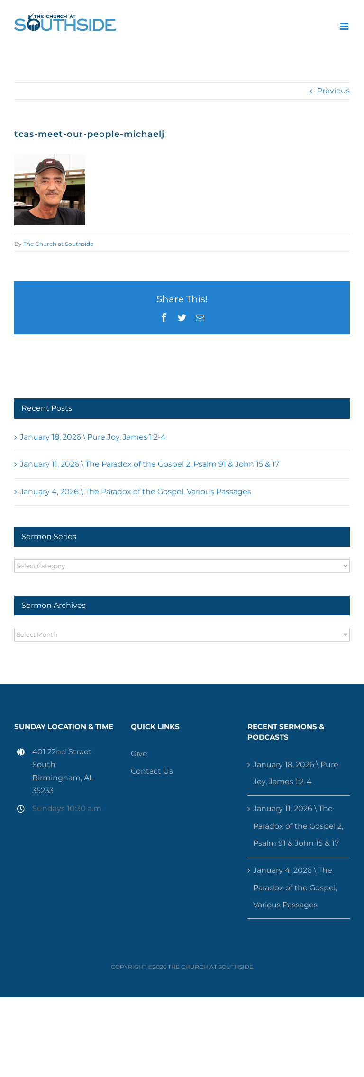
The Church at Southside (58, 243)
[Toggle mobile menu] (345, 26)
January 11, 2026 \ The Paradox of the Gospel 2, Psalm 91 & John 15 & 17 (149, 464)
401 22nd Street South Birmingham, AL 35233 (62, 771)
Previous (333, 90)
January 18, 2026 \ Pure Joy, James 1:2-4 (93, 437)
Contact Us (152, 771)
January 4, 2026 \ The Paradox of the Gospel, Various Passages (135, 491)
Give (139, 753)
